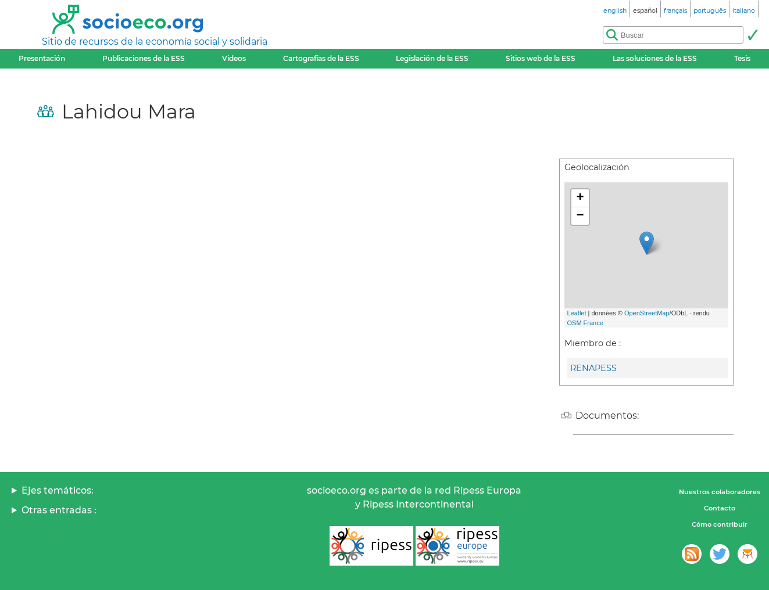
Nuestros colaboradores (719, 492)
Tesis (742, 58)
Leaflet (576, 313)
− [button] (580, 216)
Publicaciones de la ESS (143, 58)
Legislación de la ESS (432, 58)
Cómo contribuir (719, 524)
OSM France (585, 322)
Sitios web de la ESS (540, 58)
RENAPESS (593, 368)
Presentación (42, 58)
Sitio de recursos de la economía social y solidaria (154, 41)
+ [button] (580, 198)
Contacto (719, 508)
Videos (234, 58)
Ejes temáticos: (58, 490)
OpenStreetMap (647, 313)
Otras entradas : (59, 510)
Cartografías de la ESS (321, 58)
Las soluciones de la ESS (655, 58)
